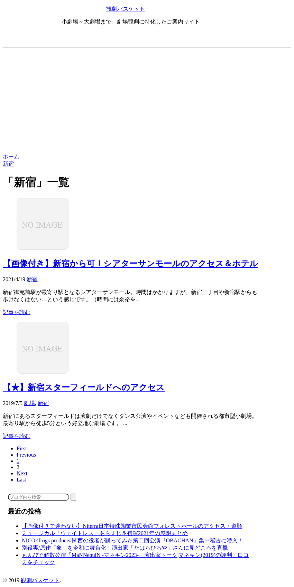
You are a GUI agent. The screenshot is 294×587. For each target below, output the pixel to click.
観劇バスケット (125, 9)
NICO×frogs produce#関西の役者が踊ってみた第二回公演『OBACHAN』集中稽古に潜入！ (132, 540)
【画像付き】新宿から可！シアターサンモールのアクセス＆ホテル (130, 263)
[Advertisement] (147, 101)
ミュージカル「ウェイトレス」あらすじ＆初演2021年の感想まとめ (105, 533)
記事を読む (16, 312)
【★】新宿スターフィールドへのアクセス (84, 387)
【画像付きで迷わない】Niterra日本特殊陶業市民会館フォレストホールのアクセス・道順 (132, 526)
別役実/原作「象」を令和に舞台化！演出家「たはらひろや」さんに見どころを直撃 (125, 548)
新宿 (32, 279)
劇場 (29, 403)
